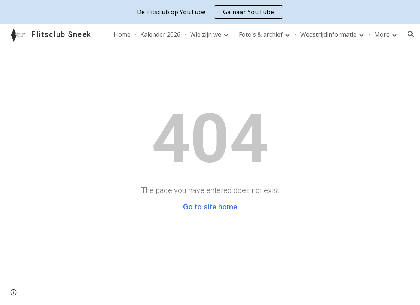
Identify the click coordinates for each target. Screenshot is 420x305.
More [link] (382, 34)
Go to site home (210, 206)
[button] (411, 34)
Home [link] (122, 34)
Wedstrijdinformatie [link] (328, 34)
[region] (210, 12)
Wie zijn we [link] (205, 34)
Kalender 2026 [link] (160, 34)
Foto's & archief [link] (261, 34)
